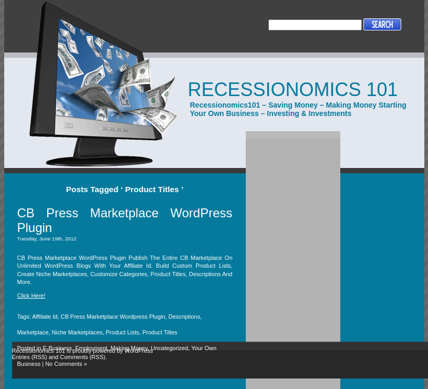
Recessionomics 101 (293, 89)
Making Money (129, 348)
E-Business (57, 348)
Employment (91, 348)
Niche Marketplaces (77, 332)
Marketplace (33, 332)
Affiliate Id (44, 316)
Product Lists (122, 332)
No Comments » (66, 364)
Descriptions (185, 316)
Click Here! (31, 295)
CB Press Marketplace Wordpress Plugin (112, 316)
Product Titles (160, 332)
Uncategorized (169, 348)
